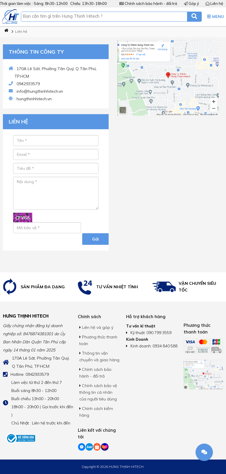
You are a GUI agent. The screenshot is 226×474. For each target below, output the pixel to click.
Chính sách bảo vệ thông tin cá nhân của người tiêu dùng (98, 392)
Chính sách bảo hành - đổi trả (148, 3)
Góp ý (191, 3)
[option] (38, 287)
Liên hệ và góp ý (96, 327)
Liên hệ (214, 3)
